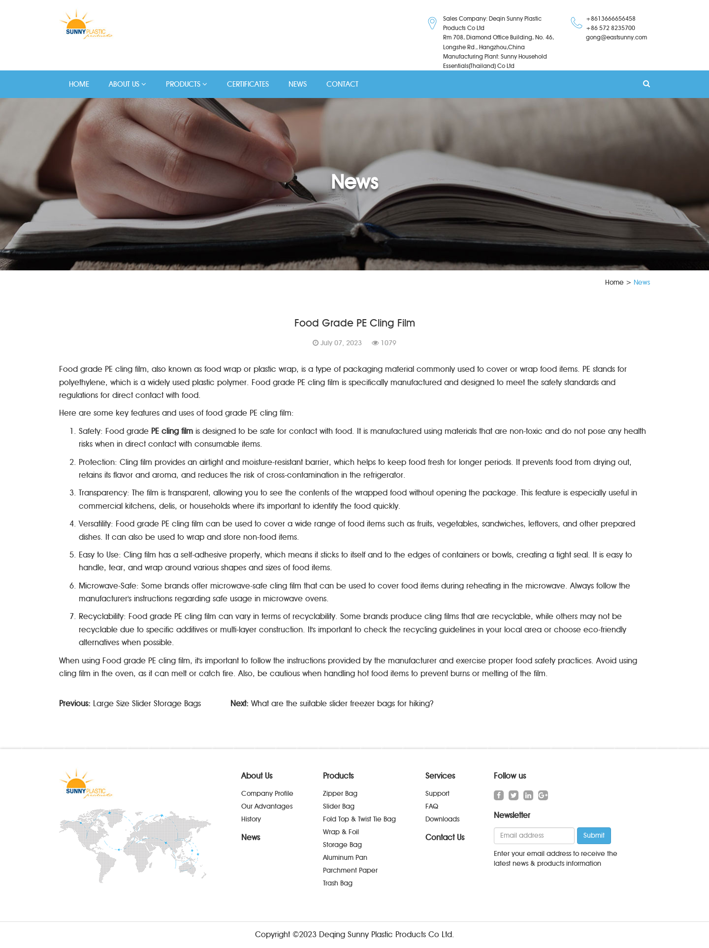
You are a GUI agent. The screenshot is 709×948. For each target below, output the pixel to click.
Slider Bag (338, 806)
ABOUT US (127, 84)
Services (440, 776)
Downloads (442, 819)
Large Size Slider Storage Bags (147, 703)
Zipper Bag (340, 793)
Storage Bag (342, 845)
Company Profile (267, 793)
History (251, 819)
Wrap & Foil (341, 832)
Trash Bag (338, 883)
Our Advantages (266, 806)
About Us (256, 776)
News (250, 837)
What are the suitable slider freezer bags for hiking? (342, 703)
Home (614, 282)
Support (437, 793)
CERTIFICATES (248, 84)
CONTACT (342, 84)
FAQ (431, 806)
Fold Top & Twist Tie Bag (359, 819)
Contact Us (444, 837)
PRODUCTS (186, 84)
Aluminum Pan (345, 857)
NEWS (298, 84)
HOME (79, 84)
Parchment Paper (350, 870)
